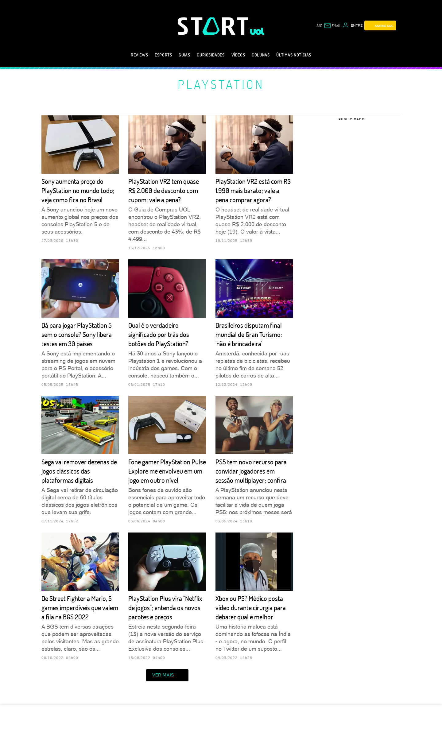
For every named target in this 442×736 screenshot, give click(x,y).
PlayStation (221, 84)
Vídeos (238, 55)
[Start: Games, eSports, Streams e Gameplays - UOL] (214, 26)
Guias (184, 55)
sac (319, 25)
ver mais (167, 675)
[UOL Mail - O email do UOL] (332, 25)
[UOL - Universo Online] (257, 31)
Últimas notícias (293, 55)
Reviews (139, 55)
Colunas (260, 55)
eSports (163, 55)
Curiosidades (210, 55)
